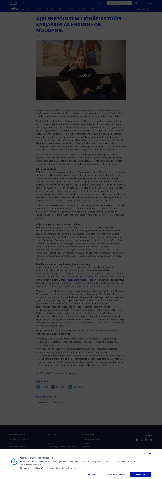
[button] (146, 453)
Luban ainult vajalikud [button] (116, 474)
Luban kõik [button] (140, 474)
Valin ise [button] (91, 474)
